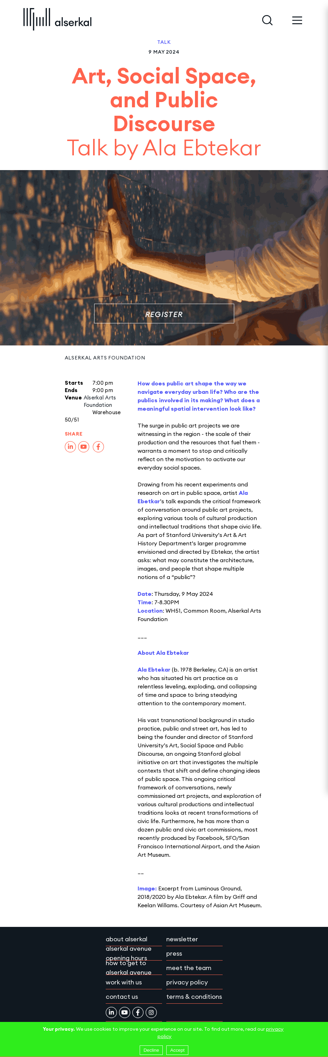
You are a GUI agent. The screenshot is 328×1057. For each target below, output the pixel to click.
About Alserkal (126, 939)
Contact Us (122, 996)
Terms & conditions (194, 996)
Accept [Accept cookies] (177, 1050)
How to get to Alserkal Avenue (129, 967)
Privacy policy (187, 982)
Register (164, 314)
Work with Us (124, 982)
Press (174, 953)
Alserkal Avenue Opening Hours (129, 953)
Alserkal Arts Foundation (105, 358)
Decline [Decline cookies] (151, 1050)
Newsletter (182, 939)
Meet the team (188, 968)
